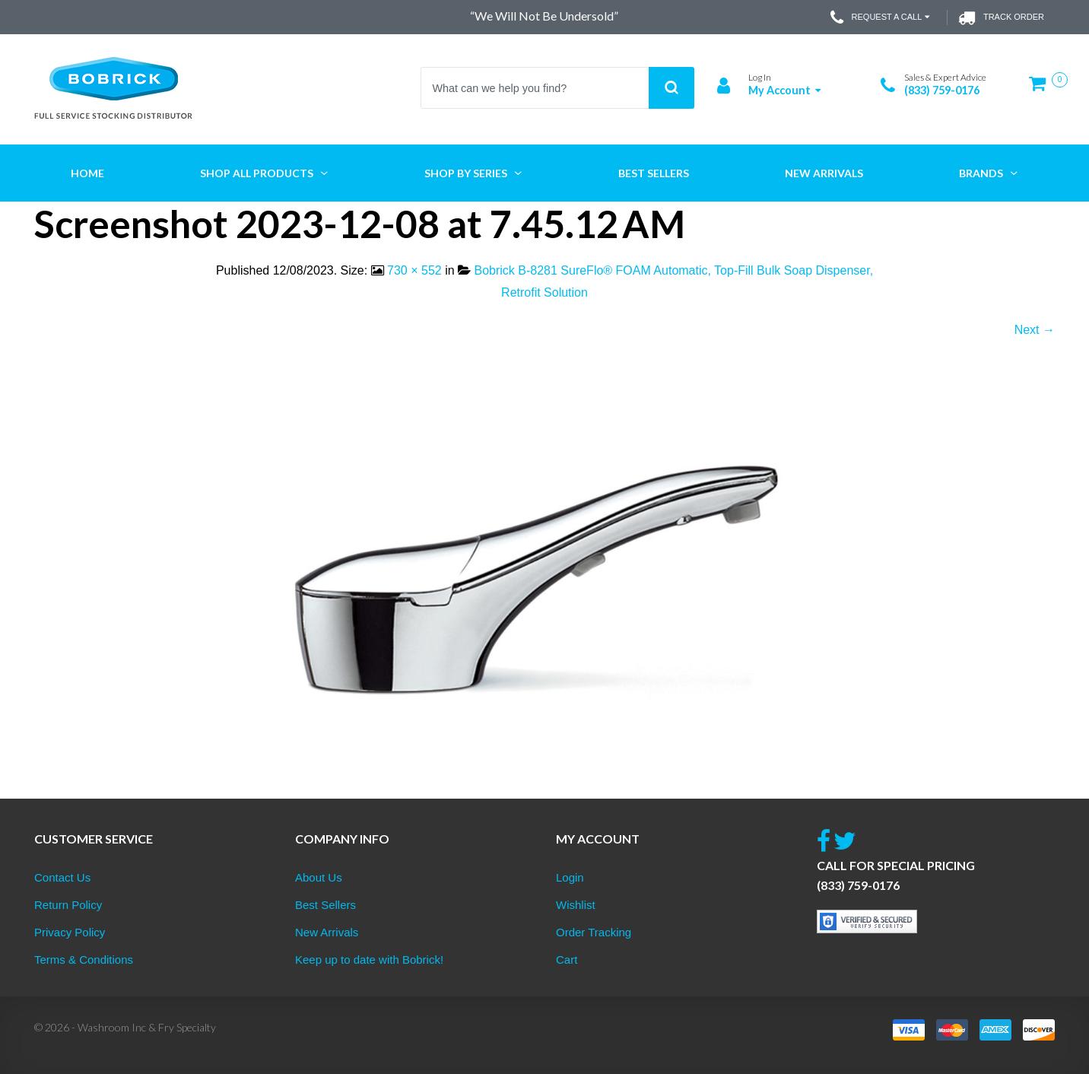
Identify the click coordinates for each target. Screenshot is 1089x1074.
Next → (1034, 329)
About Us (318, 877)
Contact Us (62, 877)
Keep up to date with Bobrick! (369, 959)
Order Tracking (593, 932)
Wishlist (575, 904)
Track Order (1001, 17)
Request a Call (881, 17)
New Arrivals (326, 932)
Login (570, 877)
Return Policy (68, 904)
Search (671, 88)
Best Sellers (325, 904)
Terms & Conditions (83, 959)
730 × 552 (414, 270)
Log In (759, 77)
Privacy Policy (69, 932)
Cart (566, 959)
